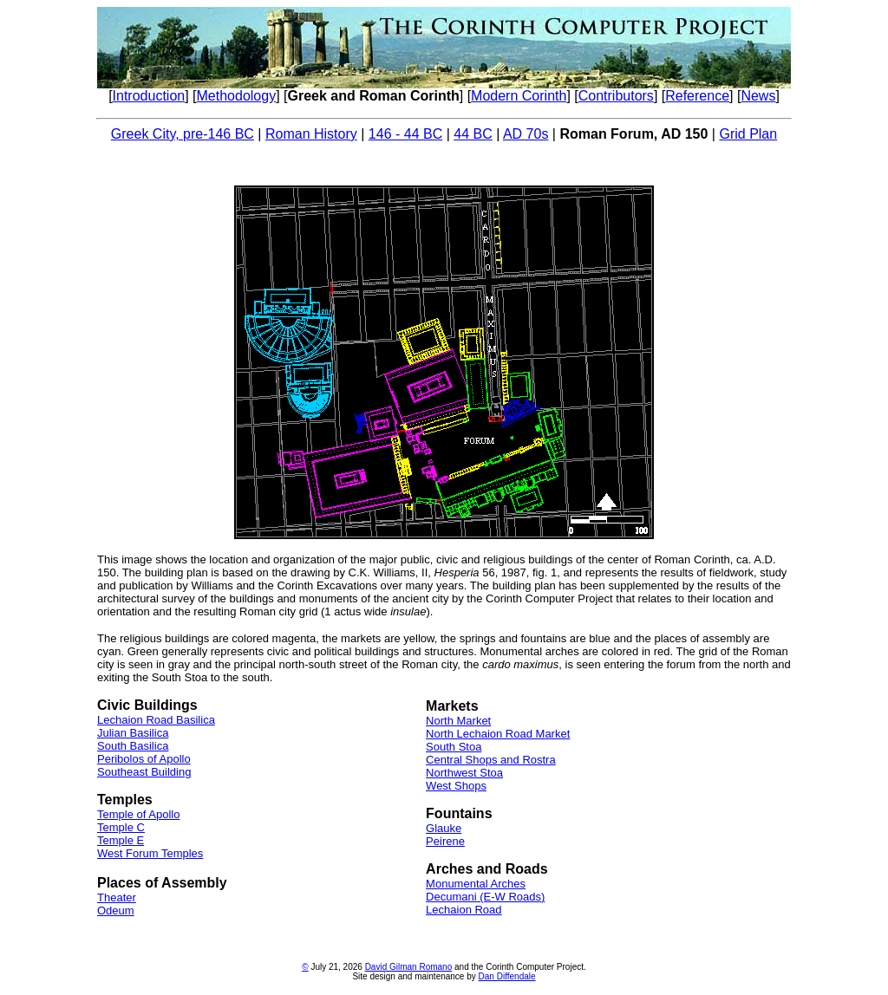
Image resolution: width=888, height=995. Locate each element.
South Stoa (453, 746)
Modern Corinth (518, 95)
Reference (697, 95)
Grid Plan (748, 134)
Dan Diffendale (507, 976)
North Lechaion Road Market (498, 733)
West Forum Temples (150, 853)
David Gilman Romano (409, 967)
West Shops (456, 785)
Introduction (149, 95)
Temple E (120, 840)
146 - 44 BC (405, 134)
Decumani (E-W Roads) (485, 896)
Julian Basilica (132, 732)
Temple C (121, 827)
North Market (458, 720)
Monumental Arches (476, 883)
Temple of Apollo (138, 814)
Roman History (311, 134)
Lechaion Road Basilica (156, 719)
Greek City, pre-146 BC (182, 134)
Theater (116, 897)
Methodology (237, 95)
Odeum (115, 910)
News (758, 95)
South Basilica (132, 745)
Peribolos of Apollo (144, 758)
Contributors (616, 95)
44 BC (473, 134)
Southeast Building (144, 771)
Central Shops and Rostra (491, 759)
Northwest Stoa (464, 772)
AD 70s (525, 134)
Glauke (443, 828)
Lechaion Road (463, 909)
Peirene (445, 841)
